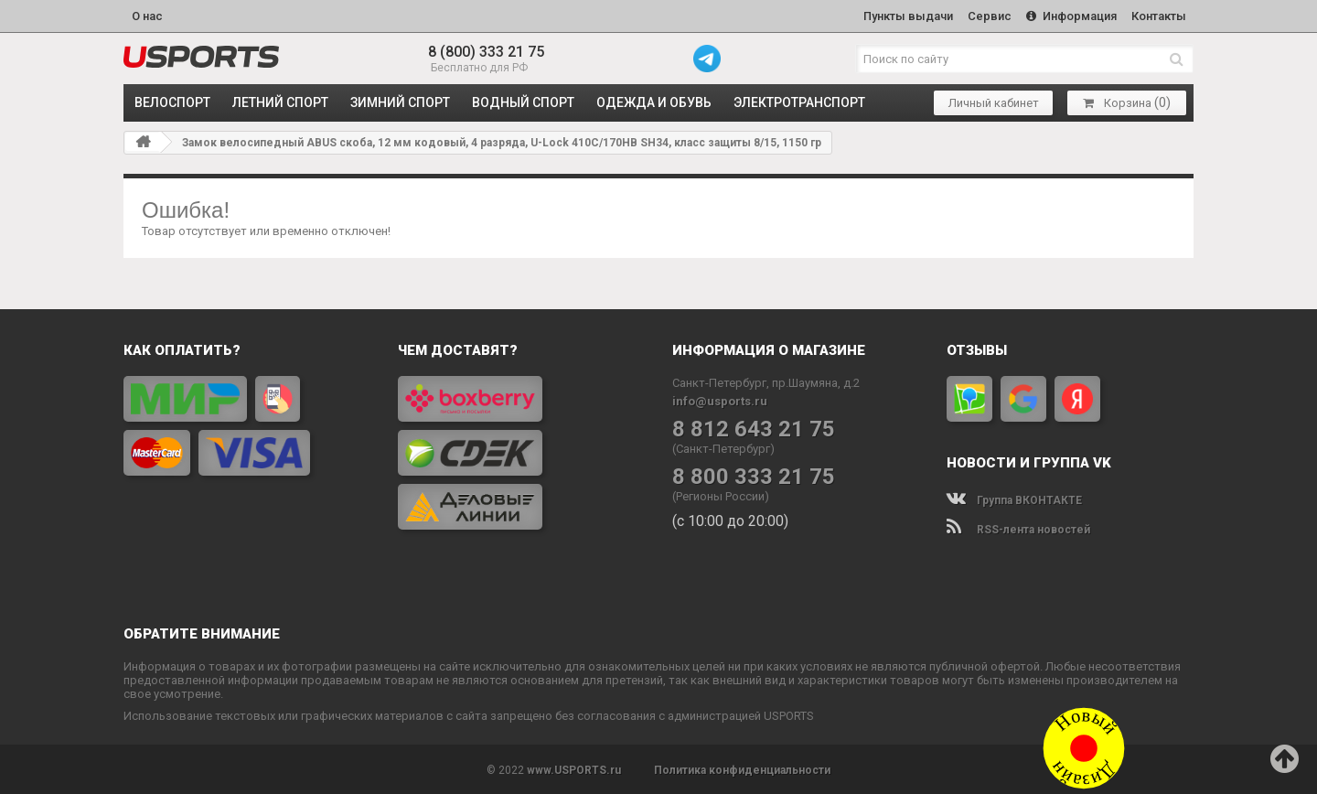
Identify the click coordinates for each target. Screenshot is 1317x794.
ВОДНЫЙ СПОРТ (523, 100)
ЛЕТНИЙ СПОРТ (280, 100)
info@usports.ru (719, 399)
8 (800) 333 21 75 (486, 50)
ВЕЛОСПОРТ (172, 100)
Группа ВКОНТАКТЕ (1014, 498)
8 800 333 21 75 (753, 475)
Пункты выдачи (902, 15)
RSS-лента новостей (1018, 527)
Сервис (985, 15)
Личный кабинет (993, 101)
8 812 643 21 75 (753, 427)
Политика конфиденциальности (742, 768)
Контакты (1157, 15)
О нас (147, 15)
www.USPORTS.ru (574, 768)
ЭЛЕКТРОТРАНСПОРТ (799, 100)
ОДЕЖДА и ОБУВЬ (654, 100)
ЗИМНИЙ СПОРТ (400, 100)
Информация (1068, 15)
